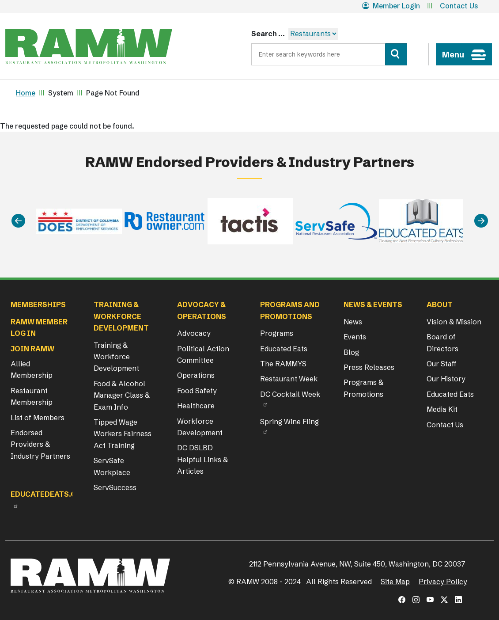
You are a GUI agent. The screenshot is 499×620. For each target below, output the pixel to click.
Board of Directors (442, 342)
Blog (351, 352)
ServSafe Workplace (112, 466)
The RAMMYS (283, 363)
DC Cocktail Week (290, 394)
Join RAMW (32, 348)
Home (25, 92)
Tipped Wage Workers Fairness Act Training (122, 434)
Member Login (391, 5)
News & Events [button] (373, 304)
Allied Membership (32, 369)
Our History (446, 378)
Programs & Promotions (363, 388)
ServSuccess (115, 487)
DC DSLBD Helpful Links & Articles (202, 459)
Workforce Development (200, 427)
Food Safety (197, 390)
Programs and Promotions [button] (290, 310)
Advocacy (194, 333)
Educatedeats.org (49, 494)
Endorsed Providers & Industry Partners (40, 444)
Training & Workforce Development (116, 357)
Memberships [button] (38, 304)
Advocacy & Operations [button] (201, 310)
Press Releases (369, 367)
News (353, 321)
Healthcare (196, 405)
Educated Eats (283, 348)
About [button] (440, 304)
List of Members (37, 417)
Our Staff (442, 363)
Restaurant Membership (32, 396)
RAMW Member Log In (39, 327)
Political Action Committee (203, 354)
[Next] (481, 221)
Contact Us (459, 5)
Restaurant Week (289, 378)
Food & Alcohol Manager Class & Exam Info (122, 395)
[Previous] (18, 221)
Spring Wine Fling (289, 421)
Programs (276, 333)
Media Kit (442, 409)
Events (355, 336)
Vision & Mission (454, 321)
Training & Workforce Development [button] (121, 316)
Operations (196, 375)
